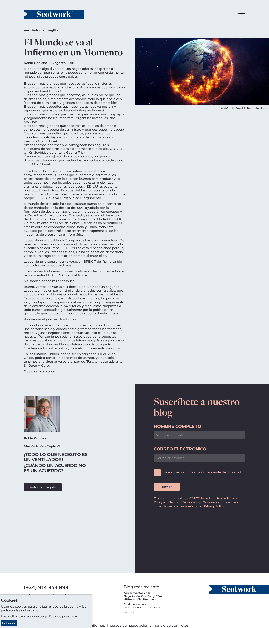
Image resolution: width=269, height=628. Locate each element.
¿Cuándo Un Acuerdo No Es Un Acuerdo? (55, 468)
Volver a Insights (41, 30)
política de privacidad (61, 616)
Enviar (167, 487)
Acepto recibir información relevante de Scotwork (203, 472)
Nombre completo (177, 426)
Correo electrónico (180, 448)
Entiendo (9, 623)
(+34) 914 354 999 (46, 587)
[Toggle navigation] (242, 13)
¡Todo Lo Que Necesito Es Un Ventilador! (56, 457)
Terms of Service (181, 502)
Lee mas (129, 612)
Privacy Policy (214, 506)
